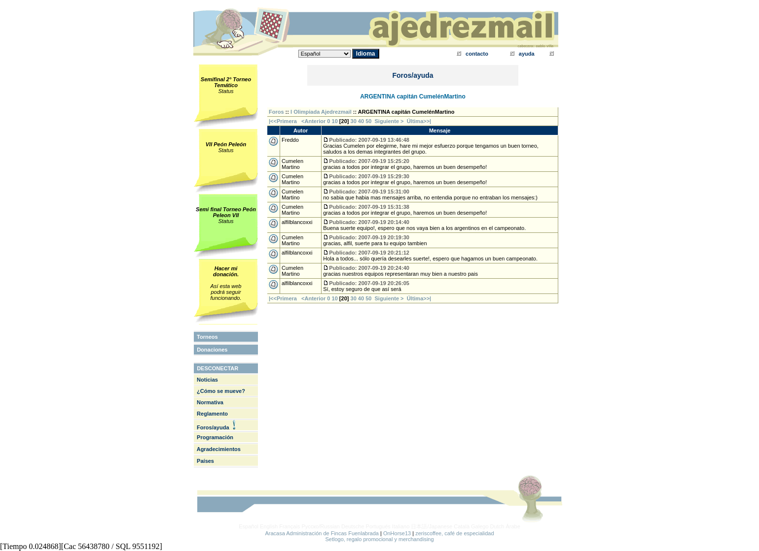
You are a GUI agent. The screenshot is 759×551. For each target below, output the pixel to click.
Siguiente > (391, 121)
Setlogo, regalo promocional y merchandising (379, 539)
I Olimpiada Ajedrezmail (321, 112)
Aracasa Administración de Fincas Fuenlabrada (322, 533)
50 (368, 121)
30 (354, 121)
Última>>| (419, 121)
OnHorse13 (397, 533)
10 (335, 121)
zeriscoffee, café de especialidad (454, 533)
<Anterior (312, 121)
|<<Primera (283, 121)
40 (361, 121)
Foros (276, 112)
